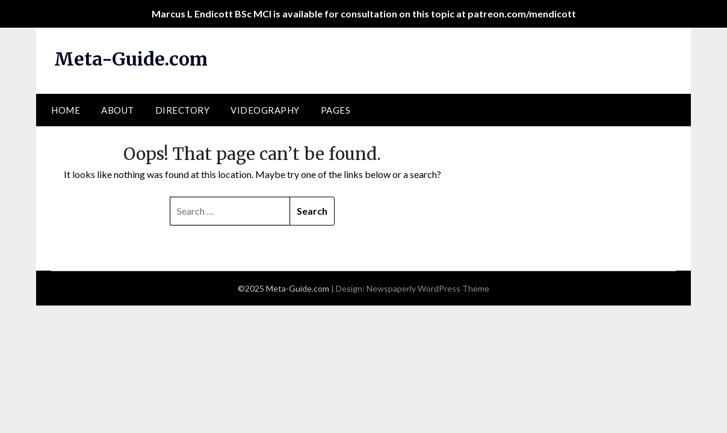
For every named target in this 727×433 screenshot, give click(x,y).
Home (65, 110)
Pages (336, 110)
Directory (182, 110)
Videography (265, 110)
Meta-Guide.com (131, 59)
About (117, 110)
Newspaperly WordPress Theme (428, 288)
